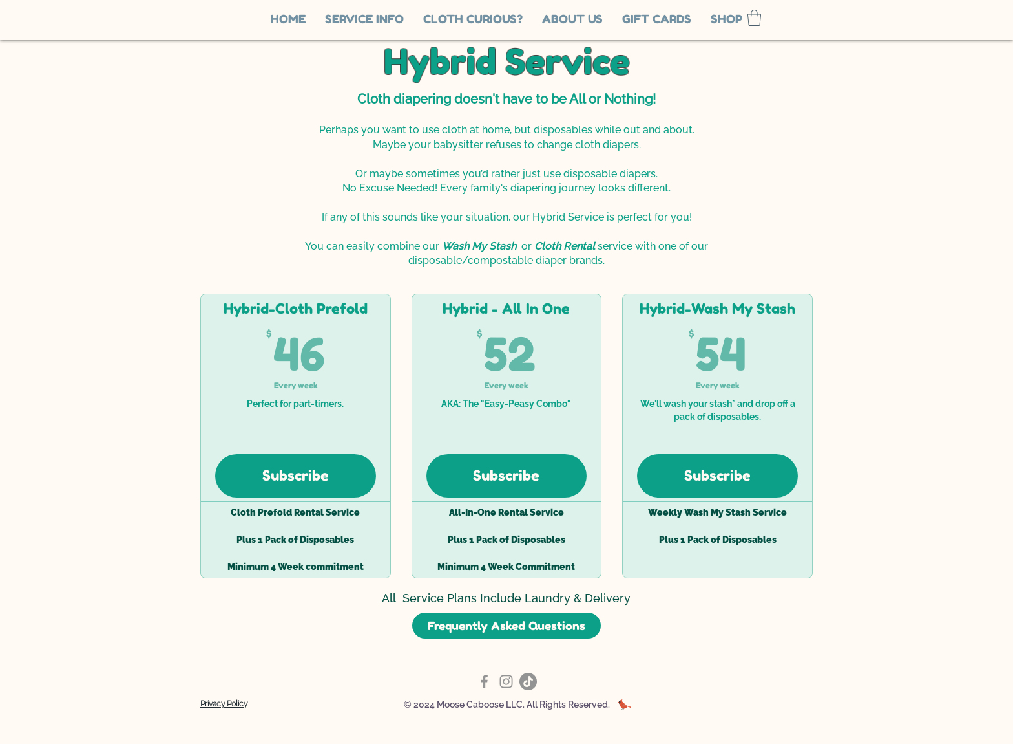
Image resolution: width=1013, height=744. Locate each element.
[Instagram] (506, 681)
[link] (754, 18)
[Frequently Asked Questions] (506, 626)
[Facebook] (484, 681)
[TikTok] (528, 681)
